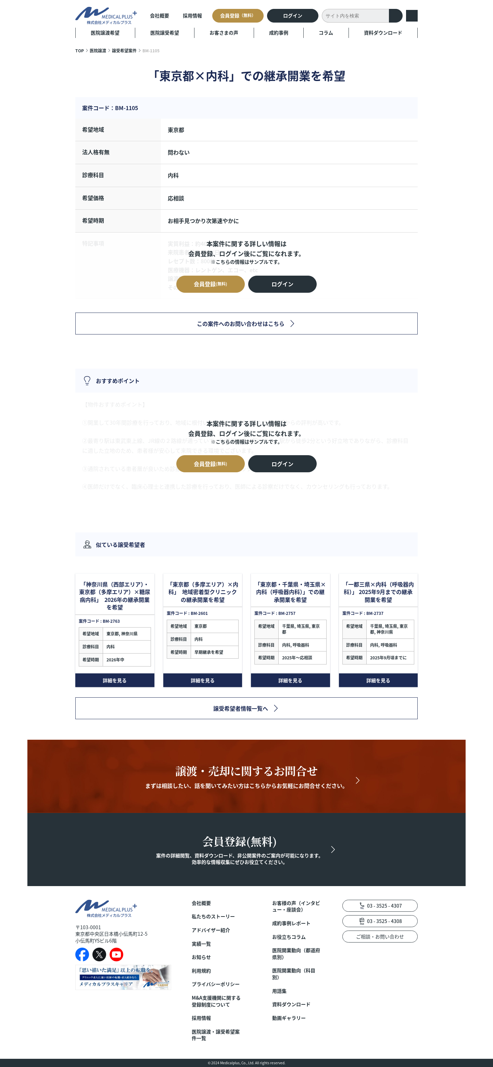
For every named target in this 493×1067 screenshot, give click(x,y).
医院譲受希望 (164, 32)
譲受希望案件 (124, 50)
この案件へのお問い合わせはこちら (241, 323)
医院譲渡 (98, 50)
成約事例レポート (291, 923)
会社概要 (159, 15)
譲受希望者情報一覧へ (240, 708)
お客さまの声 (224, 32)
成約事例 (278, 32)
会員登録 (238, 15)
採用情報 (192, 15)
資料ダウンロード (383, 32)
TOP (79, 50)
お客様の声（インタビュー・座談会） (296, 906)
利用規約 (201, 970)
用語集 (279, 991)
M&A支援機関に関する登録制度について (216, 1001)
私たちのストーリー (213, 916)
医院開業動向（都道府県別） (296, 953)
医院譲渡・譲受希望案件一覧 (216, 1035)
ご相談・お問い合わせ (380, 936)
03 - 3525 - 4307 (384, 905)
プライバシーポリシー (216, 984)
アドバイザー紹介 (211, 930)
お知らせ (201, 957)
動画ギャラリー (289, 1018)
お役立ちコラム (289, 937)
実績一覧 (201, 943)
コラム (326, 32)
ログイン (292, 15)
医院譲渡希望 (105, 32)
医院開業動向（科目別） (293, 973)
